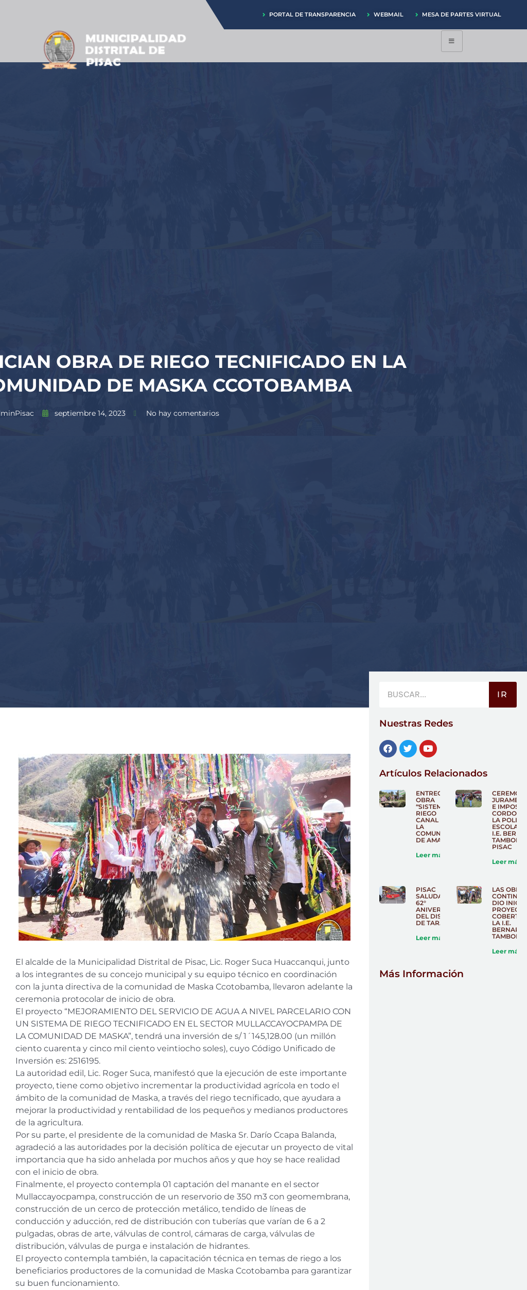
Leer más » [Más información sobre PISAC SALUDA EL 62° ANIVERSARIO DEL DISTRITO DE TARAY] (433, 938)
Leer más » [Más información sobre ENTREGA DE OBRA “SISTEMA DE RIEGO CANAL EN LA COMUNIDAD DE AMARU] (433, 855)
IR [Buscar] (502, 694)
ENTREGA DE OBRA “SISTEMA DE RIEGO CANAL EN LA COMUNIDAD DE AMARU (437, 816)
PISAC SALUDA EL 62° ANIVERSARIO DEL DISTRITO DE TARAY (439, 906)
